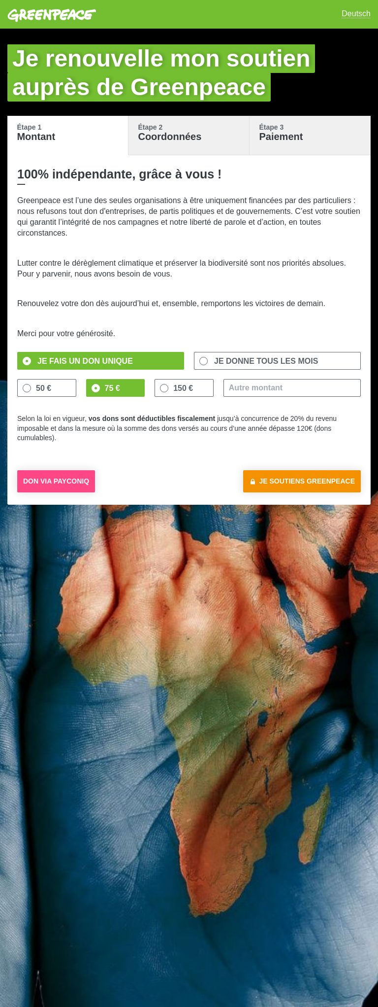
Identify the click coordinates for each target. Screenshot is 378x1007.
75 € (112, 388)
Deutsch (356, 13)
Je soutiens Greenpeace (307, 481)
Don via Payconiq (56, 481)
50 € (43, 388)
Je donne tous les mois (266, 361)
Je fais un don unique (85, 361)
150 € (183, 388)
